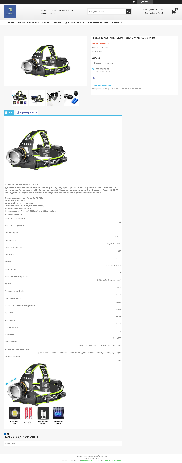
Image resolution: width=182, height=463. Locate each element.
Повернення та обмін (97, 22)
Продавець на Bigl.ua (91, 458)
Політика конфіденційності (112, 460)
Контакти (117, 22)
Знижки (57, 22)
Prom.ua (104, 456)
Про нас (46, 22)
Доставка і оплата (74, 22)
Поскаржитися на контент (91, 460)
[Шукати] (128, 11)
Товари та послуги (27, 22)
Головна (10, 22)
